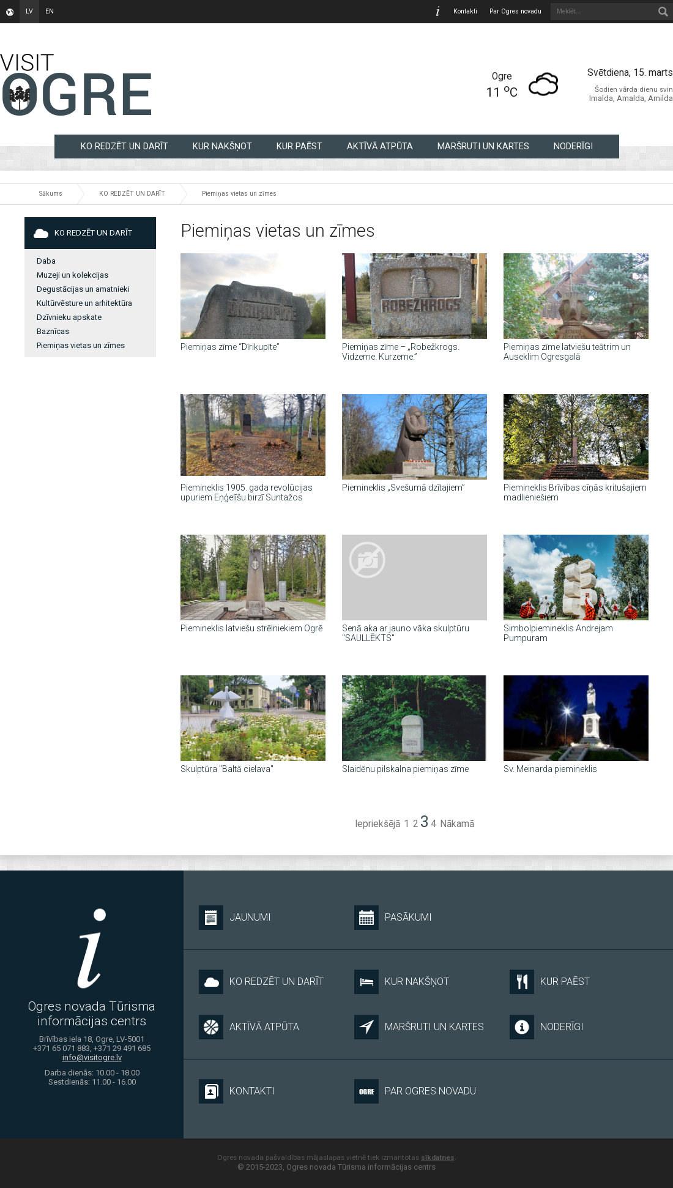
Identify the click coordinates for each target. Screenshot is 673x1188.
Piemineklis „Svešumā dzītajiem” (403, 487)
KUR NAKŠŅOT (222, 146)
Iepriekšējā (377, 824)
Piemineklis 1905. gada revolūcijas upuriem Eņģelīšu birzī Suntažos (246, 492)
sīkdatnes (438, 1157)
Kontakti (465, 11)
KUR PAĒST (299, 146)
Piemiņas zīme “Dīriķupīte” (230, 347)
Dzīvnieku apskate (69, 317)
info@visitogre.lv (92, 1058)
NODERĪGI (573, 146)
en (49, 11)
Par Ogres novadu (515, 11)
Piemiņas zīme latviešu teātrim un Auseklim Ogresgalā (567, 352)
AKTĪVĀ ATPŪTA (380, 146)
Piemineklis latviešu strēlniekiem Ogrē (251, 628)
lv (29, 11)
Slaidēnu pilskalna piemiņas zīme (405, 769)
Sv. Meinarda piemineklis (550, 769)
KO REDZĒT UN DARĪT (124, 146)
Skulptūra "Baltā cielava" (226, 769)
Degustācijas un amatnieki (83, 289)
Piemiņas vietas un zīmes (239, 194)
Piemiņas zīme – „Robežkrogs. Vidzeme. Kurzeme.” (400, 352)
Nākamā (457, 824)
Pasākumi (393, 917)
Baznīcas (53, 331)
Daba (46, 260)
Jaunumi (235, 917)
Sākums (50, 194)
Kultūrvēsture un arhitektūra (84, 303)
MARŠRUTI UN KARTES (483, 146)
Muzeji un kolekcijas (72, 275)
